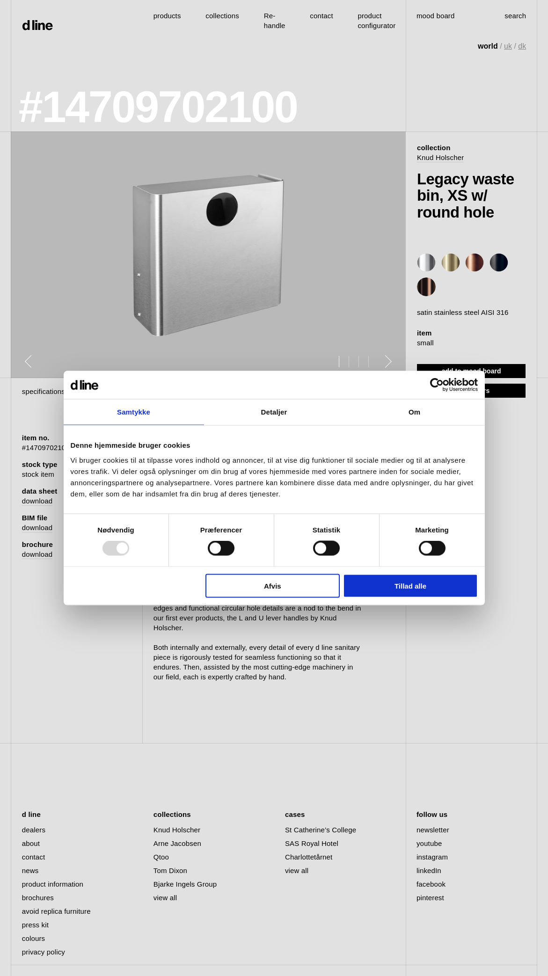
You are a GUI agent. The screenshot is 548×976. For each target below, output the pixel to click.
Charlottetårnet (308, 857)
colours (33, 938)
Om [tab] (414, 412)
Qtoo (161, 857)
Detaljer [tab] (274, 412)
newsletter (432, 830)
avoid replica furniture (56, 911)
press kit (35, 925)
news (30, 870)
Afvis (272, 586)
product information (52, 884)
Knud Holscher (440, 157)
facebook (431, 884)
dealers (33, 830)
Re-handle (274, 20)
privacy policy (43, 952)
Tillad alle (410, 586)
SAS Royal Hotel (311, 843)
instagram (432, 857)
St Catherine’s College (320, 830)
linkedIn (428, 870)
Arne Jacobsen (177, 843)
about (31, 843)
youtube (429, 843)
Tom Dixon (170, 870)
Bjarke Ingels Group (185, 884)
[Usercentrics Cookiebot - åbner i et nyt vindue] (437, 385)
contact (33, 857)
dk (522, 46)
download (37, 501)
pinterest (430, 898)
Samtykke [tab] (133, 412)
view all (165, 898)
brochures (38, 898)
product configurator (376, 20)
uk (508, 46)
